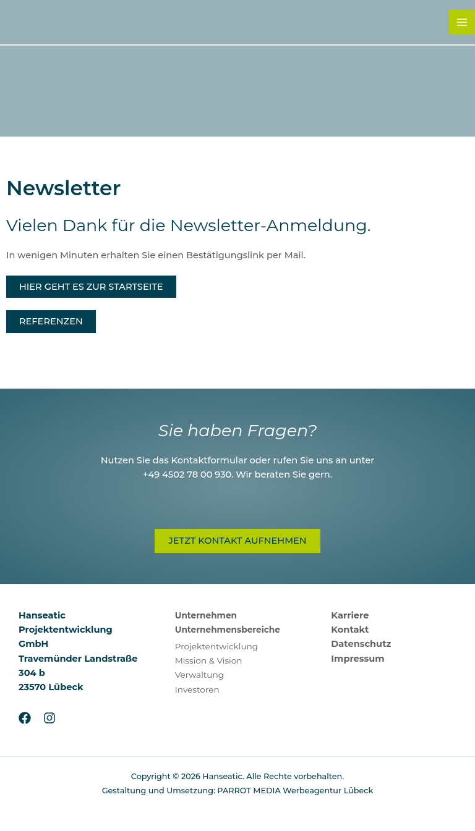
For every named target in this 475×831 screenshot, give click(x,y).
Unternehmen (206, 615)
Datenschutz (361, 643)
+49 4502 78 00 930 (187, 474)
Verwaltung (199, 675)
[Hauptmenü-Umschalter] (462, 22)
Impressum (357, 658)
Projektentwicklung (217, 646)
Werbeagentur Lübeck (328, 790)
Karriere (350, 615)
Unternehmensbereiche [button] (227, 630)
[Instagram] (49, 718)
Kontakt (350, 629)
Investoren (197, 689)
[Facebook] (25, 718)
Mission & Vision (208, 660)
